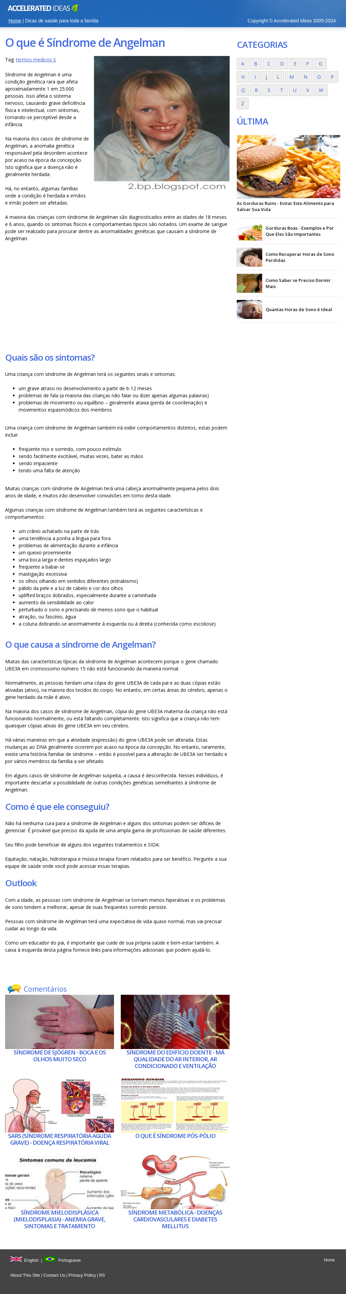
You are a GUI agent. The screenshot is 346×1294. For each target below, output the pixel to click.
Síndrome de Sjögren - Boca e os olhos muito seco (60, 1055)
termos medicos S (36, 59)
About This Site (25, 1275)
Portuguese (69, 1260)
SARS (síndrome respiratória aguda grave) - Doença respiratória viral (59, 1139)
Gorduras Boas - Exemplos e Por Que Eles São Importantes (300, 231)
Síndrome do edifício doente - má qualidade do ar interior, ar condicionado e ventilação (175, 1059)
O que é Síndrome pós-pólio (175, 1136)
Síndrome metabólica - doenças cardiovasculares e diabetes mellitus (175, 1219)
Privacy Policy (82, 1275)
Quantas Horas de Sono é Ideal (299, 309)
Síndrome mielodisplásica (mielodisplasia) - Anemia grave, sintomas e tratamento (59, 1219)
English (31, 1260)
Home (14, 20)
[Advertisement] (117, 296)
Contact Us (54, 1275)
